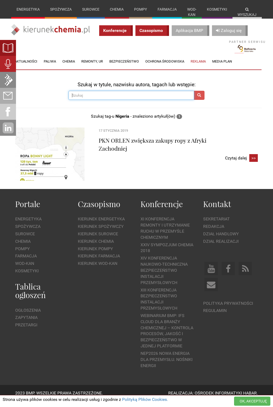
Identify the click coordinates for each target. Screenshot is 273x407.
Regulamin (215, 316)
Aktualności (26, 67)
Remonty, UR (92, 67)
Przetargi (26, 330)
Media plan (222, 67)
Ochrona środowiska (164, 67)
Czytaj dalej (241, 164)
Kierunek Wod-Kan (97, 269)
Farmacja (167, 9)
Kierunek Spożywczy (101, 232)
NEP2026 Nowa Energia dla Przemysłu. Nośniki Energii (166, 364)
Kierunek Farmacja (99, 261)
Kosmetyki (217, 9)
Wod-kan (191, 12)
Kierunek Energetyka (101, 224)
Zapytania (26, 323)
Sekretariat (216, 224)
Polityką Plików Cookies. (145, 399)
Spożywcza (61, 9)
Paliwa (50, 67)
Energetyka (28, 9)
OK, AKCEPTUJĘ (253, 401)
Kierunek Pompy (95, 254)
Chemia (117, 9)
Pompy (140, 9)
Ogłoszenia (28, 315)
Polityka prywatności (228, 308)
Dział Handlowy (221, 239)
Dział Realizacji (221, 246)
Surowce (90, 9)
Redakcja (213, 232)
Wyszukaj (247, 12)
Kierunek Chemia (96, 246)
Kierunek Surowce (98, 239)
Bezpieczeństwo (124, 67)
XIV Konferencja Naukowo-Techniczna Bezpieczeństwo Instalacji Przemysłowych (164, 275)
